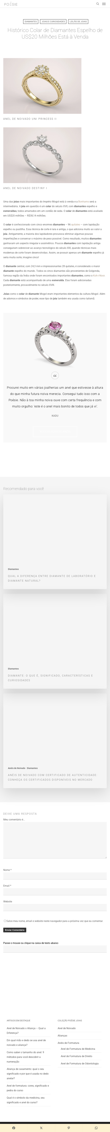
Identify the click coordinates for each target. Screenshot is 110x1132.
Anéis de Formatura (68, 1042)
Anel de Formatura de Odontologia (80, 1063)
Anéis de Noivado (16, 768)
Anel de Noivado (67, 1028)
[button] (104, 3)
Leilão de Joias (78, 21)
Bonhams (83, 201)
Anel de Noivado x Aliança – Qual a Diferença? (26, 1030)
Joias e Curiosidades (53, 21)
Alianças (62, 1035)
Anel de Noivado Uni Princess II (30, 118)
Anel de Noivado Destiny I (25, 188)
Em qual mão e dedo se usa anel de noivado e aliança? (26, 1042)
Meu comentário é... (14, 819)
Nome (7, 870)
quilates (75, 224)
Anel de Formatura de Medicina (78, 1048)
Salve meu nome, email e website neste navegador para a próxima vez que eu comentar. (54, 921)
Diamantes (31, 21)
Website (7, 901)
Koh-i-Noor (99, 275)
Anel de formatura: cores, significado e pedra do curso (28, 1088)
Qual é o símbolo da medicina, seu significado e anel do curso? (26, 1100)
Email (7, 885)
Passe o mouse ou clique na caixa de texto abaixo (30, 943)
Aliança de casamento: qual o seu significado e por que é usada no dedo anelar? (28, 1074)
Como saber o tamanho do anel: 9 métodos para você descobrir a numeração (25, 1057)
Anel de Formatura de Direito (76, 1056)
